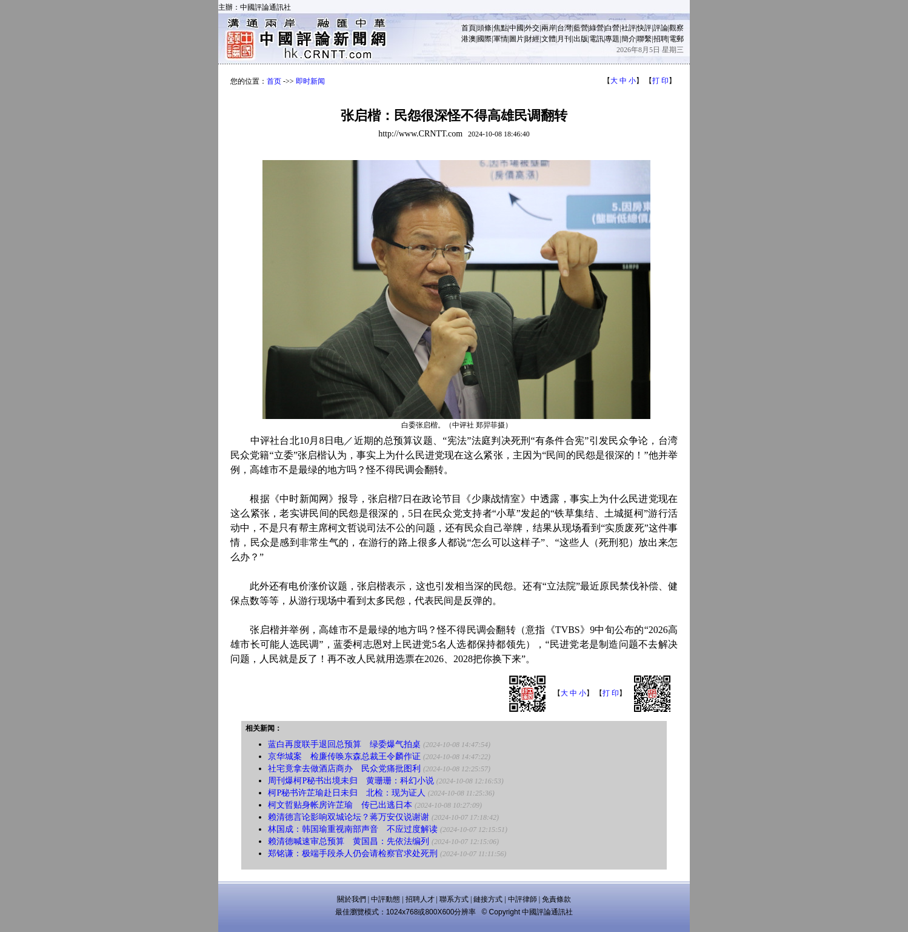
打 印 (660, 80)
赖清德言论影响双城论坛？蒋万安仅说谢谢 (348, 817)
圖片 (516, 39)
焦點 (500, 28)
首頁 (468, 28)
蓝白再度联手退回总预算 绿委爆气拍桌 (344, 744)
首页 (274, 81)
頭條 (484, 28)
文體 (548, 39)
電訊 (596, 39)
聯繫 (644, 39)
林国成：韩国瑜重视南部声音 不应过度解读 (353, 829)
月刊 (564, 39)
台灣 (564, 28)
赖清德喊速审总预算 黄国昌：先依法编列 (348, 841)
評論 (660, 28)
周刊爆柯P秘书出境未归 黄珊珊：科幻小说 (351, 780)
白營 (612, 28)
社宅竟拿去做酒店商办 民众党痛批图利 (344, 768)
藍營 (580, 28)
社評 (628, 28)
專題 (612, 39)
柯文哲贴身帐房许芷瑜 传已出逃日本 (340, 805)
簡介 (628, 39)
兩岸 (548, 28)
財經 (532, 39)
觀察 (676, 28)
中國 (516, 28)
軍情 (500, 39)
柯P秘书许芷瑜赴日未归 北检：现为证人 (347, 792)
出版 (580, 39)
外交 (532, 28)
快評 (644, 28)
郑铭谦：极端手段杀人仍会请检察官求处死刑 (353, 853)
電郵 (676, 39)
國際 (484, 39)
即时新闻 (310, 81)
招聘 (660, 39)
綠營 (596, 28)
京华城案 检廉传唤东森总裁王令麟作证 (344, 756)
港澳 (468, 39)
